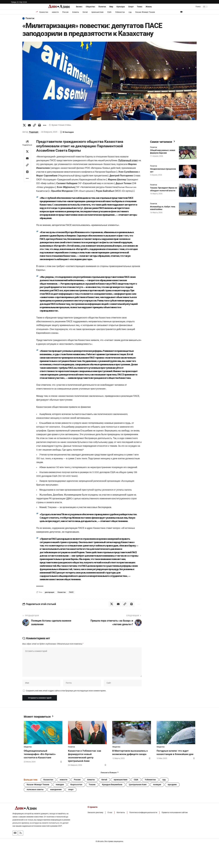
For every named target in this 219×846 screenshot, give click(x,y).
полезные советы (35, 790)
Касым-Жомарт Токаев (145, 12)
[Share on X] (24, 125)
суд (130, 12)
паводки (60, 785)
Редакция (33, 132)
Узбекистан (120, 12)
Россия (65, 12)
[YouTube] (181, 12)
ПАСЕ (71, 592)
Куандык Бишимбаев (112, 785)
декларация (49, 592)
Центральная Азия (138, 785)
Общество (28, 747)
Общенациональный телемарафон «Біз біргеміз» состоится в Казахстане (40, 754)
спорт (71, 790)
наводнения (56, 790)
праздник (172, 785)
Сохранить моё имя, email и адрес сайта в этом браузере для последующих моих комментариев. (66, 690)
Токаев (92, 785)
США (109, 12)
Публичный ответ (128, 160)
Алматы (75, 12)
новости (55, 12)
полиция (157, 785)
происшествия (97, 12)
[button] (196, 7)
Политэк (30, 18)
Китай (85, 12)
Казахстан (43, 12)
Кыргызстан (76, 785)
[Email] (29, 125)
